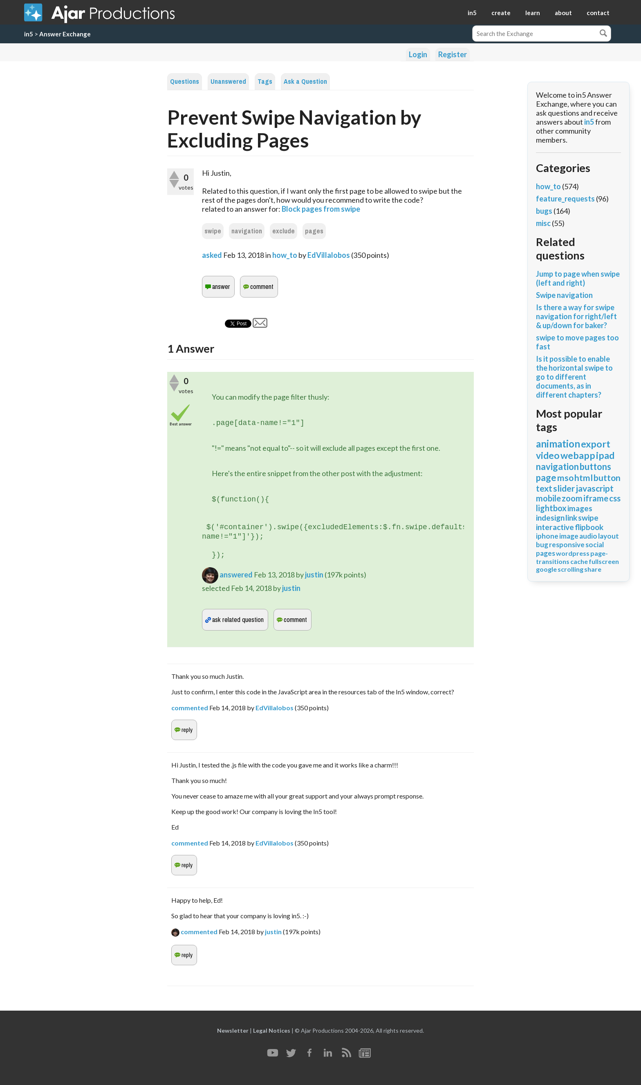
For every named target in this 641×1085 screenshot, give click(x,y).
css (615, 498)
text (544, 488)
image (568, 536)
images (579, 508)
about (563, 12)
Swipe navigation (564, 295)
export (595, 444)
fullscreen (604, 561)
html (583, 477)
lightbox (551, 508)
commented (189, 707)
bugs (544, 210)
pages (314, 231)
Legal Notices (271, 1030)
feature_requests (565, 198)
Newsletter (233, 1030)
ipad (605, 455)
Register (452, 54)
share (592, 569)
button (607, 477)
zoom (572, 498)
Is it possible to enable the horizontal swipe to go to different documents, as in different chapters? (574, 376)
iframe (595, 498)
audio (588, 536)
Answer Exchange (65, 34)
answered (236, 574)
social (594, 544)
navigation (246, 231)
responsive (567, 544)
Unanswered (228, 81)
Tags (265, 81)
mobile (548, 498)
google (546, 569)
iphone (547, 536)
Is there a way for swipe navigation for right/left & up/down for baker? (576, 316)
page (546, 477)
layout (608, 536)
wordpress (572, 553)
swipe (212, 231)
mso (565, 477)
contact (598, 12)
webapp (577, 455)
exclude (283, 231)
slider (564, 488)
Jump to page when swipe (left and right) (578, 278)
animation (558, 444)
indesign (550, 517)
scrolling (570, 569)
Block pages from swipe (321, 208)
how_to (284, 255)
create (501, 12)
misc (543, 223)
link (571, 517)
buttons (595, 466)
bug (542, 544)
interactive (555, 527)
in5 (472, 12)
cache (579, 561)
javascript (595, 488)
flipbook (589, 527)
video (548, 455)
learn (532, 12)
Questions (184, 81)
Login (418, 54)
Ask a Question (305, 81)
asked (212, 255)
